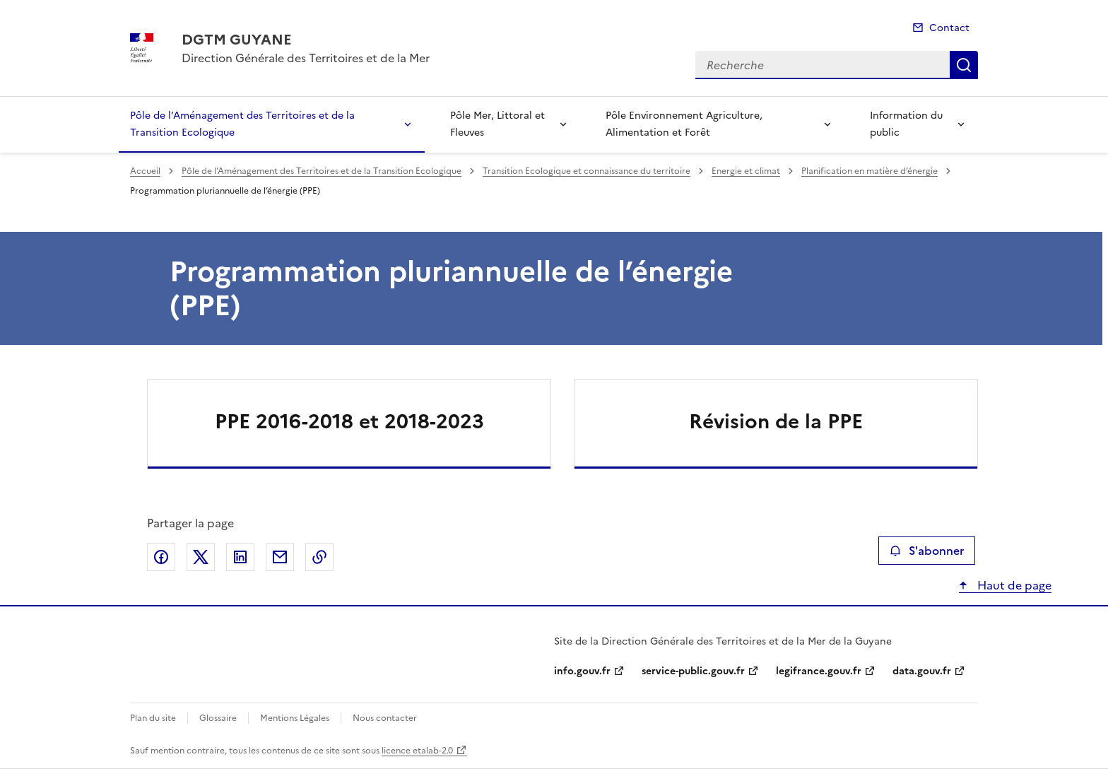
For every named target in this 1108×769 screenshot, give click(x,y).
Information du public (906, 124)
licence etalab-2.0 (417, 750)
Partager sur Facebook (161, 557)
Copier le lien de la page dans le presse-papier (319, 557)
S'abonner (927, 550)
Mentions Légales (294, 718)
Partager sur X (201, 557)
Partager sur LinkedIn (240, 557)
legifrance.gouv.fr (818, 671)
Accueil (145, 171)
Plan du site (153, 718)
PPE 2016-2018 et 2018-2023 (349, 421)
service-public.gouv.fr (693, 671)
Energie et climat (746, 171)
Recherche (964, 65)
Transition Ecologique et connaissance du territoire (586, 171)
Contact (949, 27)
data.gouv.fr (921, 671)
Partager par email (280, 557)
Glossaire (218, 718)
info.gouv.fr (582, 671)
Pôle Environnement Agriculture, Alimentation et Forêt (684, 124)
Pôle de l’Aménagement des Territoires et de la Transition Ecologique (242, 124)
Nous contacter (385, 718)
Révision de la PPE (776, 421)
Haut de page (1012, 585)
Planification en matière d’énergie (869, 171)
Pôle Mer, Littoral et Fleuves (497, 124)
